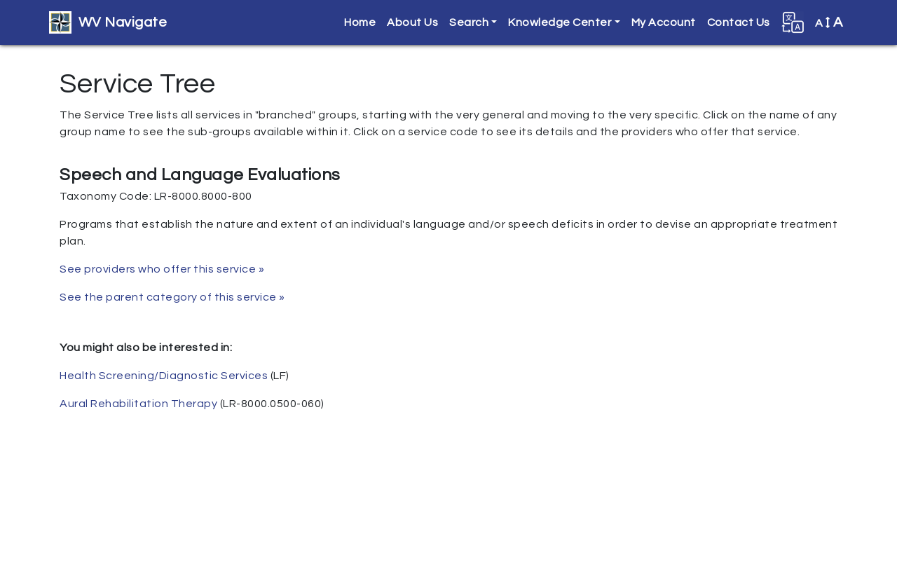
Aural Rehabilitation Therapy (138, 403)
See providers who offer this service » (162, 269)
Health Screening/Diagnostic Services (164, 375)
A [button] (829, 22)
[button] (792, 22)
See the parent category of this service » (172, 297)
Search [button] (468, 22)
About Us (412, 22)
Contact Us (738, 22)
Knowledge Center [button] (559, 22)
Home (360, 22)
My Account (663, 22)
